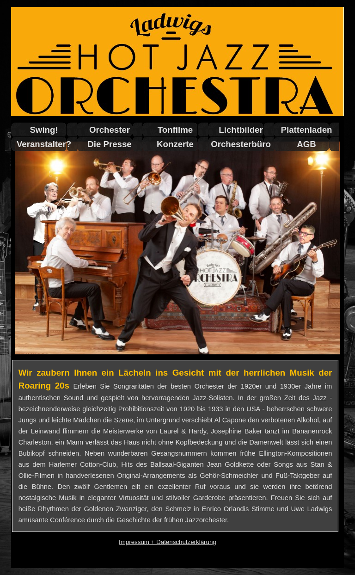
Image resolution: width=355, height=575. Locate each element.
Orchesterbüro (241, 144)
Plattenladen (306, 130)
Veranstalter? (44, 144)
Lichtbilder (241, 130)
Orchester (109, 130)
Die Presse (109, 144)
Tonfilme (175, 130)
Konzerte (175, 144)
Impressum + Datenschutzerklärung (167, 541)
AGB (306, 144)
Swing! (44, 130)
